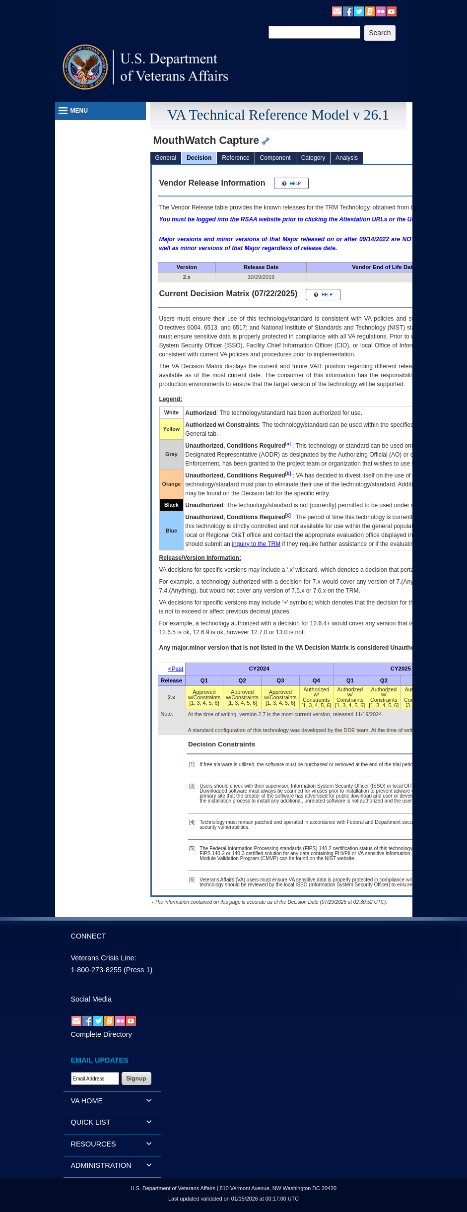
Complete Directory (101, 1034)
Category (313, 157)
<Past (176, 669)
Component (275, 157)
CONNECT (88, 936)
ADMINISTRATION (101, 1165)
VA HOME (87, 1101)
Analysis (346, 157)
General (166, 157)
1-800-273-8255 (96, 970)
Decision (199, 157)
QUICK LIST (91, 1122)
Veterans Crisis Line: (103, 958)
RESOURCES (93, 1144)
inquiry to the (256, 543)
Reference (235, 157)
